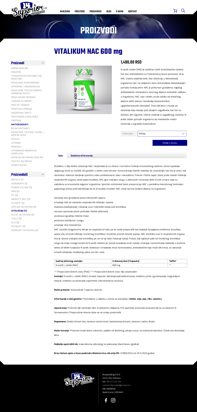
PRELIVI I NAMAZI (20, 104)
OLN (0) (15, 222)
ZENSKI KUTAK (18, 165)
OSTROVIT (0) (18, 226)
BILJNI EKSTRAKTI (20, 128)
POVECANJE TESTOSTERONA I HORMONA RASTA (26, 92)
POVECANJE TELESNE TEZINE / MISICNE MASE (27, 134)
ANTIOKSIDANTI (19, 124)
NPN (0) (15, 191)
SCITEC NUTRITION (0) (22, 214)
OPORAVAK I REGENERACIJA (25, 86)
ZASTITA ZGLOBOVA (21, 161)
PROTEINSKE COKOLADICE (24, 116)
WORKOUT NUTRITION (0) (24, 230)
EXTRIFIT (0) (17, 203)
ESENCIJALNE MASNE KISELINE (27, 157)
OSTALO (15, 139)
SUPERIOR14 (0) (19, 183)
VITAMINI (15, 142)
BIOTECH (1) (17, 179)
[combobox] (162, 134)
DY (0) (14, 195)
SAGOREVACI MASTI (21, 112)
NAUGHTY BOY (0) (20, 199)
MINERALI (16, 146)
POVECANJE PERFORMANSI (25, 82)
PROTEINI (16, 120)
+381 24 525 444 (113, 382)
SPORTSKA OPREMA (21, 108)
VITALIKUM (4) (19, 210)
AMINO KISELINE (19, 68)
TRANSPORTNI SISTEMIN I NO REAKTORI (26, 77)
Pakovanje (128, 133)
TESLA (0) (16, 218)
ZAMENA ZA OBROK (21, 101)
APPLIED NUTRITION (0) (23, 206)
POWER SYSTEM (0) (21, 187)
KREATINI (16, 72)
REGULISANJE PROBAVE (23, 97)
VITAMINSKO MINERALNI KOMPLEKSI (23, 152)
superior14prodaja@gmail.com (117, 385)
